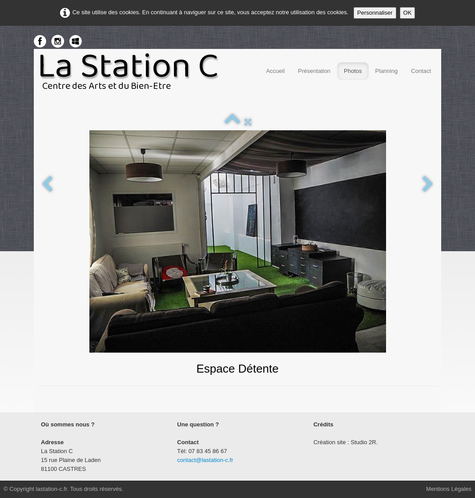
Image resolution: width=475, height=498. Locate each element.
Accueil (275, 71)
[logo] (131, 75)
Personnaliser (375, 12)
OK (407, 12)
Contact (421, 71)
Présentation (314, 71)
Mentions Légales (448, 489)
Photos (353, 71)
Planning (386, 71)
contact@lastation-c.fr (205, 460)
